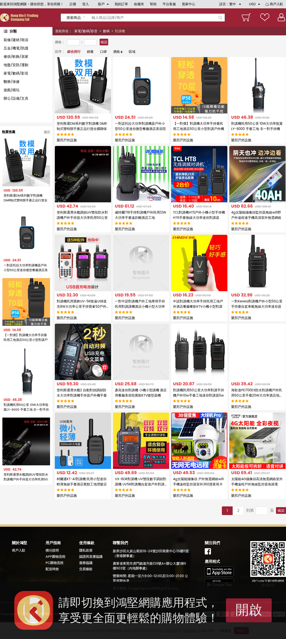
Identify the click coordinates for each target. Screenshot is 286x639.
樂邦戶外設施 (67, 140)
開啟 (248, 609)
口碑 (103, 51)
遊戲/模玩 (12, 89)
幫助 (153, 4)
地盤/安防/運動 (16, 64)
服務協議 (85, 562)
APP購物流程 (55, 556)
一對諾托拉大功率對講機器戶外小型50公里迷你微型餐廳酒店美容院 (26, 268)
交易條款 (85, 569)
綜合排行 (74, 51)
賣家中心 (188, 4)
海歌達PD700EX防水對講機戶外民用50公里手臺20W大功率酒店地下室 (257, 395)
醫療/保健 (12, 81)
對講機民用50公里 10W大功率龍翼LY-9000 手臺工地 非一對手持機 (26, 407)
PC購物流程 (54, 562)
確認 (104, 42)
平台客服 (169, 4)
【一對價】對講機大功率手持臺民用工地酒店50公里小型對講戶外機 (26, 337)
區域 (132, 51)
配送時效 (52, 569)
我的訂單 (121, 4)
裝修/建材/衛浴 (16, 39)
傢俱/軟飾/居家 (16, 56)
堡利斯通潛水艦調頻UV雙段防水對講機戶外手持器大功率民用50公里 (26, 477)
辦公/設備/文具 (16, 98)
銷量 (90, 51)
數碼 (106, 31)
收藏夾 (139, 4)
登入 (85, 4)
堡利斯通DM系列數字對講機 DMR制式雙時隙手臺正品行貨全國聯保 (25, 198)
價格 (116, 51)
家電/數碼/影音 (85, 31)
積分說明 (52, 550)
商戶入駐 (276, 4)
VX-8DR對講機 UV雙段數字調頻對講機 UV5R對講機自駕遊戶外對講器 (140, 484)
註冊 (73, 4)
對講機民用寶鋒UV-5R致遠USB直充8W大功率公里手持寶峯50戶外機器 (82, 306)
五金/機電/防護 (16, 48)
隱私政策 (85, 550)
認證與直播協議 (90, 556)
